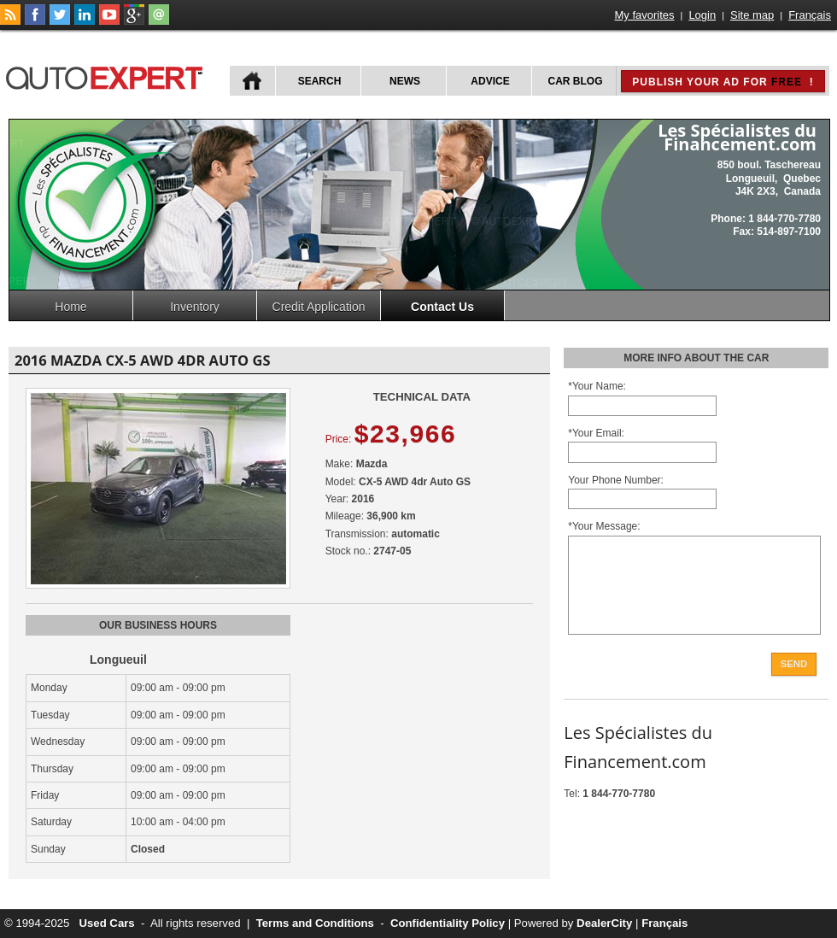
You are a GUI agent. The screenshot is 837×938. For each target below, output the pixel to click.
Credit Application (319, 307)
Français (809, 15)
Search (320, 81)
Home (70, 307)
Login (702, 15)
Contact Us (442, 307)
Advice (490, 81)
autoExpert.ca (107, 75)
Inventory (194, 307)
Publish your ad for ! (722, 82)
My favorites (645, 15)
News (404, 81)
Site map (752, 15)
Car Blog (575, 81)
